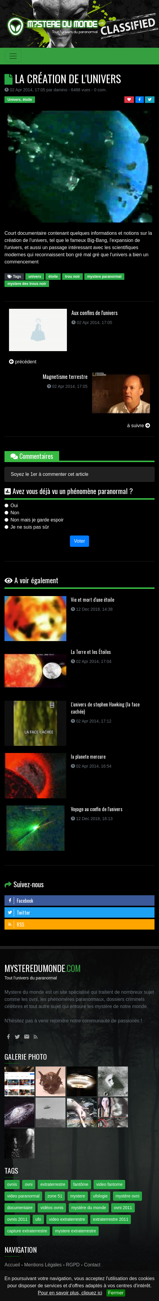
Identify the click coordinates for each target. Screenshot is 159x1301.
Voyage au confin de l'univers (97, 809)
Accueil (12, 1264)
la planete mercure (88, 756)
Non (14, 512)
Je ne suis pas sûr (29, 527)
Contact (92, 1264)
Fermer (116, 1292)
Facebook (20, 900)
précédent (22, 361)
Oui (14, 505)
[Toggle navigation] (13, 56)
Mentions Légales (43, 1264)
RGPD (73, 1264)
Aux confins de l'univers (94, 313)
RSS (15, 924)
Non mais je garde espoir (37, 519)
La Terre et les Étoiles (91, 651)
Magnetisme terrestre (65, 376)
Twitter (18, 912)
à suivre (138, 425)
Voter (79, 541)
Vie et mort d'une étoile (92, 599)
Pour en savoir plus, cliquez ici (70, 1292)
